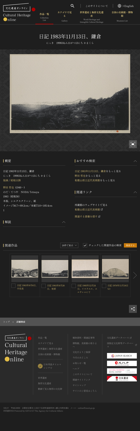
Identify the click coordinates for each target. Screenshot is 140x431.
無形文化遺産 (44, 383)
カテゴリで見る (64, 17)
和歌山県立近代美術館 (87, 180)
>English (126, 6)
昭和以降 (16, 180)
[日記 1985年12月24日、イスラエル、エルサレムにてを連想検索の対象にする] (74, 286)
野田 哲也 (8, 187)
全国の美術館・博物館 (122, 17)
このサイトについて (96, 6)
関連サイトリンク (81, 379)
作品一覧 (44, 17)
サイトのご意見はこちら (85, 390)
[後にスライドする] (134, 275)
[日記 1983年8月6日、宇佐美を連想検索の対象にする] (13, 286)
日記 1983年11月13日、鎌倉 (90, 171)
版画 (5, 180)
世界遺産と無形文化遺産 (91, 17)
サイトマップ (79, 385)
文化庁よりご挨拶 (81, 352)
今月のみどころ (80, 357)
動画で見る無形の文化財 (50, 388)
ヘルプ (76, 368)
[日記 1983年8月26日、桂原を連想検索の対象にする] (44, 286)
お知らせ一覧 (79, 363)
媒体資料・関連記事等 (84, 337)
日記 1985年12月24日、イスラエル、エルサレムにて (87, 289)
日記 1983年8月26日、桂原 (56, 287)
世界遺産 (42, 377)
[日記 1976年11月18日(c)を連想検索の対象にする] (104, 286)
